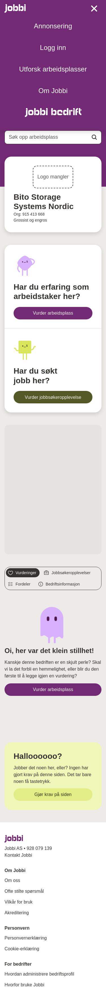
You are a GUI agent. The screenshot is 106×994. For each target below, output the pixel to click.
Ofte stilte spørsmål (24, 891)
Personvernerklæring (26, 938)
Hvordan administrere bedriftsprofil (39, 974)
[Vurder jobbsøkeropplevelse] (53, 397)
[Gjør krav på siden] (53, 794)
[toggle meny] (94, 8)
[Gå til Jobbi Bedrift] (53, 112)
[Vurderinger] (23, 572)
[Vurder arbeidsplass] (53, 313)
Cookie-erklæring (22, 948)
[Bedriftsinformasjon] (59, 584)
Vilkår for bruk (19, 902)
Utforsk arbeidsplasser (53, 69)
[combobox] (53, 137)
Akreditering (17, 912)
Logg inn (53, 47)
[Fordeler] (20, 584)
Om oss (12, 880)
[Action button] (94, 137)
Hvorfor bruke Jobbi (24, 984)
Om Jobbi (53, 90)
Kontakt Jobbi (18, 855)
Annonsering (53, 26)
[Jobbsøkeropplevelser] (68, 572)
